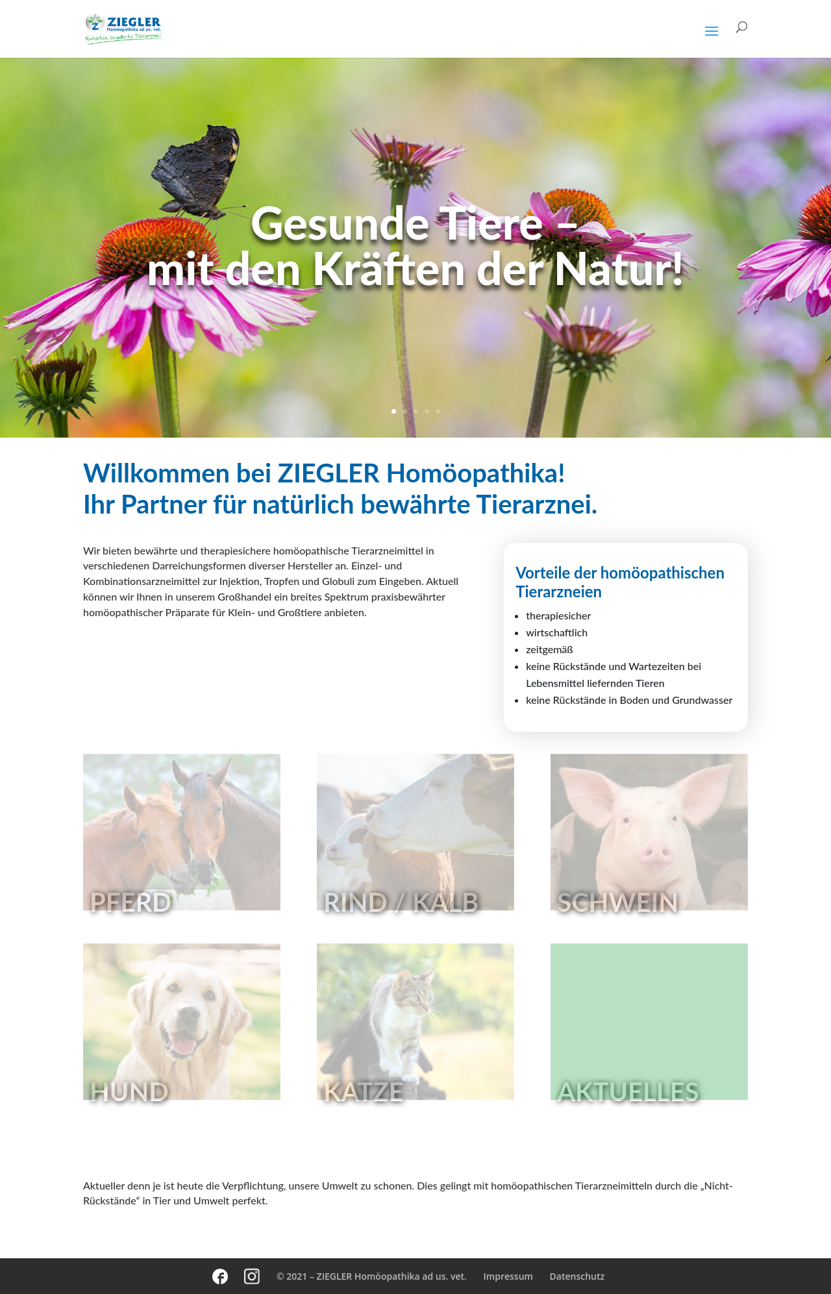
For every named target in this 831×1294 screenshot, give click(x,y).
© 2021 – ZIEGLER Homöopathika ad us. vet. (372, 1276)
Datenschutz (577, 1276)
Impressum (508, 1276)
